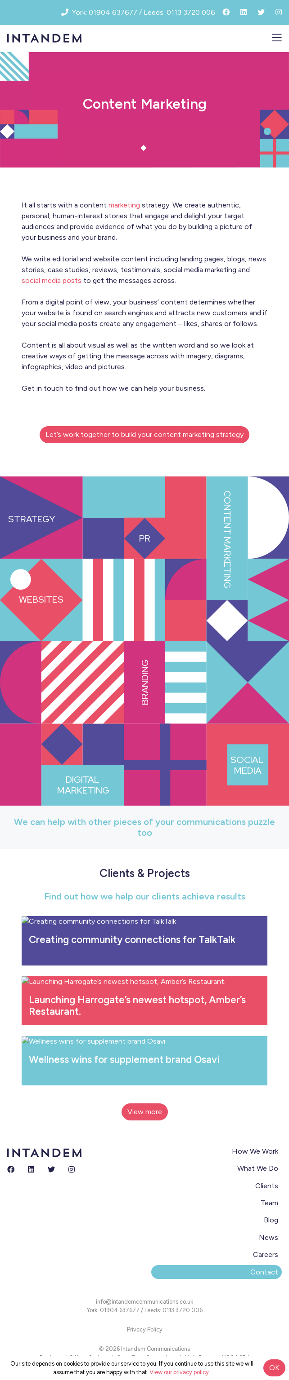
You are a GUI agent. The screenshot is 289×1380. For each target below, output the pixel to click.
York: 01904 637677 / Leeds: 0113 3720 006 (145, 1310)
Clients (266, 1186)
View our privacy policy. (179, 1372)
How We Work (255, 1151)
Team (269, 1203)
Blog (271, 1220)
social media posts (51, 280)
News (268, 1237)
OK (274, 1367)
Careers (265, 1254)
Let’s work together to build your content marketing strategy (144, 434)
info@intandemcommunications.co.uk (144, 1301)
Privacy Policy (145, 1329)
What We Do (257, 1168)
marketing (124, 205)
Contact (264, 1272)
